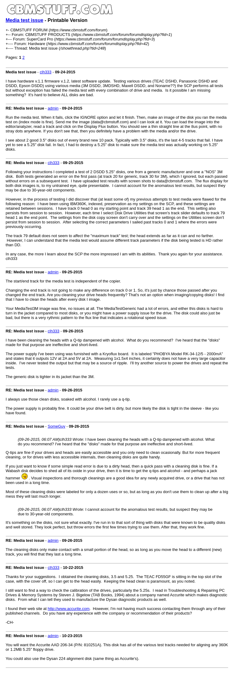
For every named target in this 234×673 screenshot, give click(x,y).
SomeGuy (57, 426)
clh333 (45, 72)
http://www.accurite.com (69, 608)
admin (53, 108)
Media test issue (25, 20)
